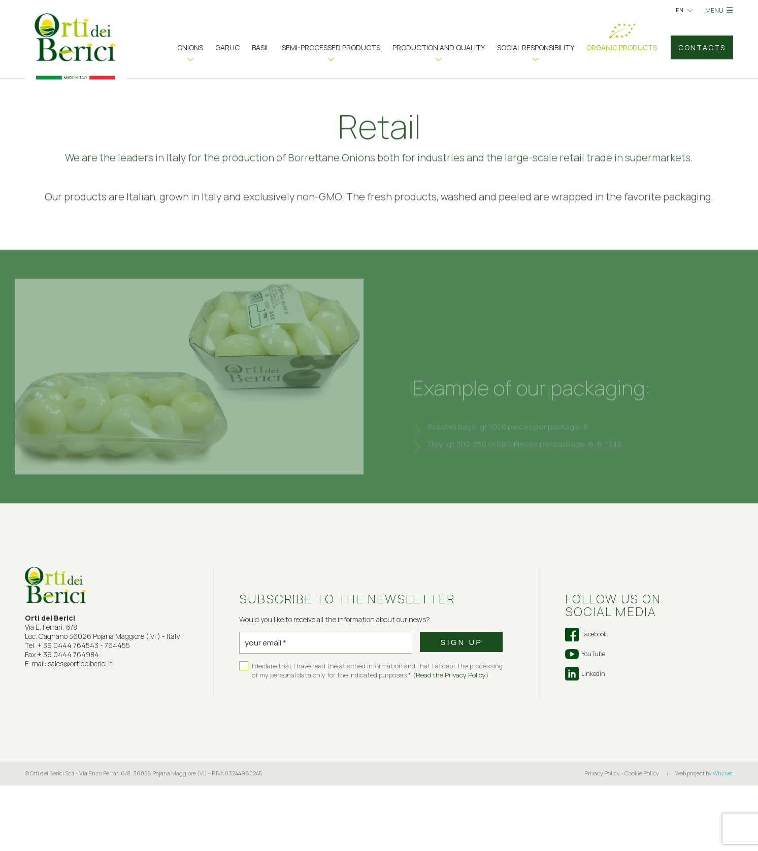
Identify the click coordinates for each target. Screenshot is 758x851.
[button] (190, 51)
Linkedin (585, 739)
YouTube (585, 719)
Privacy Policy (602, 838)
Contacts (702, 47)
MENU (719, 10)
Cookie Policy (641, 838)
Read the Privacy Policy (451, 740)
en (679, 10)
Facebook (586, 700)
